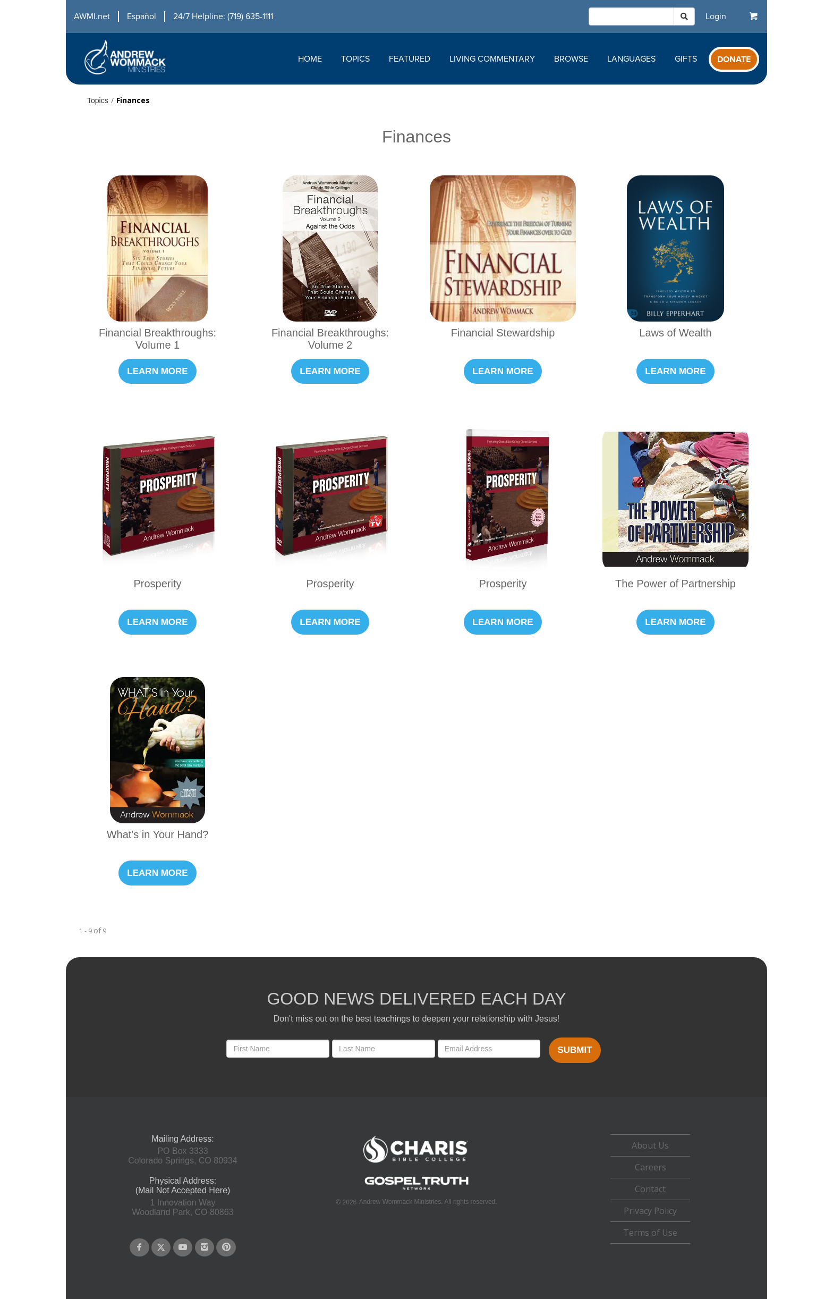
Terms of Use (650, 1232)
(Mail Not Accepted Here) (183, 1190)
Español (141, 16)
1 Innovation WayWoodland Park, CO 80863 (183, 1207)
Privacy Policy (650, 1210)
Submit (574, 1050)
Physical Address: (182, 1180)
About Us (650, 1145)
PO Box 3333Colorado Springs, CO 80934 (182, 1155)
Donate (734, 59)
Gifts (686, 59)
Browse (571, 59)
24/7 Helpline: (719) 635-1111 (223, 16)
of (97, 930)
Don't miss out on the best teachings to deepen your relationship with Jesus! (416, 1018)
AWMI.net (92, 16)
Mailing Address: (182, 1138)
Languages (631, 59)
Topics (355, 59)
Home (310, 59)
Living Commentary (492, 59)
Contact (650, 1189)
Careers (650, 1167)
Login (716, 16)
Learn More (157, 371)
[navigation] (169, 16)
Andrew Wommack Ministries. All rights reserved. (428, 1201)
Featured (409, 59)
